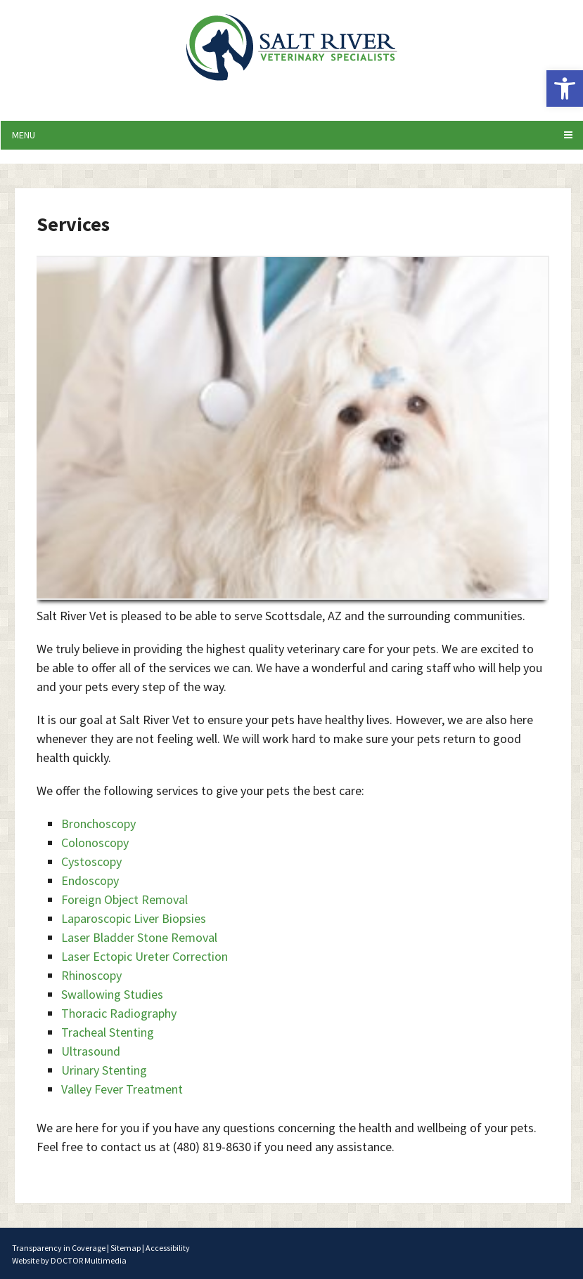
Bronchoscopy (98, 823)
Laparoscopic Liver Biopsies (133, 918)
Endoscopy (90, 880)
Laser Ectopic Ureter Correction (144, 956)
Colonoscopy (95, 842)
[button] (564, 88)
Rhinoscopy (91, 975)
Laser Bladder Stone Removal (139, 937)
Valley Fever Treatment (122, 1089)
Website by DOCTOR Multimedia (69, 1260)
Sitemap (125, 1247)
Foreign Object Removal (124, 899)
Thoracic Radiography (119, 1013)
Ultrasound (90, 1051)
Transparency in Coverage (58, 1247)
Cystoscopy (91, 861)
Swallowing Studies (112, 994)
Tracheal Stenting (107, 1032)
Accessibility (168, 1247)
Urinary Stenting (104, 1070)
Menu (23, 135)
